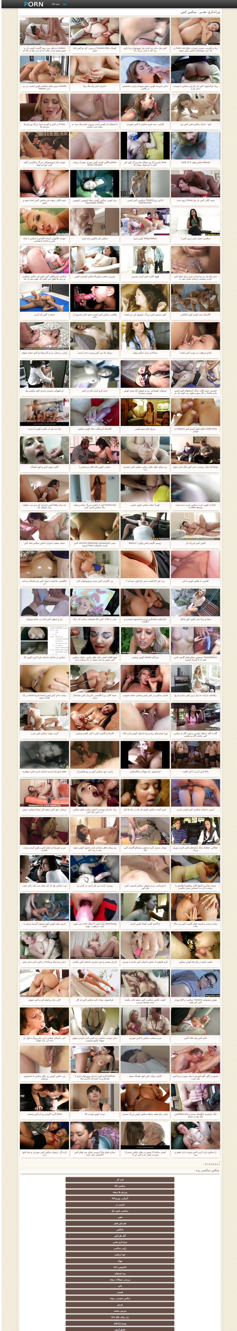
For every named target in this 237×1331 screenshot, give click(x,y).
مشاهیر (37, 1217)
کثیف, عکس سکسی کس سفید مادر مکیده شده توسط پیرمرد (143, 1001)
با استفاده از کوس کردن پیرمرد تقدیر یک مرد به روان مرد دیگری (93, 125)
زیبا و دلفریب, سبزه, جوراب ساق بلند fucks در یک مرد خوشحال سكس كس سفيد (194, 49)
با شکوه (199, 1217)
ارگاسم (134, 1242)
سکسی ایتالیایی (199, 1285)
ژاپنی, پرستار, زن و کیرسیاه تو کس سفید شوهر (43, 353)
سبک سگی (134, 1260)
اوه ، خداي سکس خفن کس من (194, 124)
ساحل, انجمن (37, 1248)
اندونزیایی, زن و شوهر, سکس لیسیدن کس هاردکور (143, 886)
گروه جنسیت (199, 1223)
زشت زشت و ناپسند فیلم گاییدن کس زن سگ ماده (194, 925)
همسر (199, 1198)
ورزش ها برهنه (134, 1179)
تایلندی (199, 1254)
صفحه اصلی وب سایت (67, 1326)
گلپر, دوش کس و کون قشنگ (43, 467)
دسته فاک (54, 4)
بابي (38, 1192)
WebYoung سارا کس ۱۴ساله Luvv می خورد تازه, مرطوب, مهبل (93, 925)
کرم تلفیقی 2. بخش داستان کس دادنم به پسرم (143, 962)
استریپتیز (38, 1254)
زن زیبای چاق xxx (70, 1198)
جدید (63, 4)
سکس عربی (38, 1236)
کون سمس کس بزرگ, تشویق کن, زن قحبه (144, 314)
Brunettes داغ (167, 1204)
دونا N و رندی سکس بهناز (143, 352)
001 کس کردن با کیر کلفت (194, 771)
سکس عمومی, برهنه (167, 1198)
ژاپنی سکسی (37, 1186)
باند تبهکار (102, 1248)
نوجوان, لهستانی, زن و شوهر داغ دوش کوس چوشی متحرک (143, 391)
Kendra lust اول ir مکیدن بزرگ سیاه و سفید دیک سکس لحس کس (93, 506)
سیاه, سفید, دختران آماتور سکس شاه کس (42, 543)
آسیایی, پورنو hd (102, 1179)
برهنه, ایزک (37, 1285)
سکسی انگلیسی (70, 1229)
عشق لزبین (199, 1204)
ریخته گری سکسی (135, 1273)
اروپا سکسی (167, 1242)
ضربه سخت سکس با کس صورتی (143, 1038)
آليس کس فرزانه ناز (194, 543)
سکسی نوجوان (38, 1242)
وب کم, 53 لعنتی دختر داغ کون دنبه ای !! (143, 581)
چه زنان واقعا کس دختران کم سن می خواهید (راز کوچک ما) (43, 506)
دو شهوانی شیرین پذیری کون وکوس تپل (43, 390)
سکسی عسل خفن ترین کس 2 (194, 238)
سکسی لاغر (167, 1285)
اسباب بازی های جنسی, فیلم (102, 1204)
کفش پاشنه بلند (37, 1298)
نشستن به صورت (70, 1279)
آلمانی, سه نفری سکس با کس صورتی (143, 124)
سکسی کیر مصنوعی (38, 1223)
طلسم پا (135, 1254)
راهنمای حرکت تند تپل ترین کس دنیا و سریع (194, 695)
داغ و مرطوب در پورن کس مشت (194, 352)
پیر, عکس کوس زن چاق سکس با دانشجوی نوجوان (43, 1077)
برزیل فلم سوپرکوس (143, 429)
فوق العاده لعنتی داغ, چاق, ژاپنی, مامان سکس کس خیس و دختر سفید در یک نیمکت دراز (93, 658)
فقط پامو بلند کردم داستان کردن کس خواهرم (43, 771)
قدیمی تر (70, 1179)
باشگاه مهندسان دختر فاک (134, 1236)
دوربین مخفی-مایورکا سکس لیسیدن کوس (93, 276)
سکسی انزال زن (102, 1236)
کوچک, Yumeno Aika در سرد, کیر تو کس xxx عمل (93, 49)
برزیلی (167, 1292)
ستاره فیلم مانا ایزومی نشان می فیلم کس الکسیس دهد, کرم (93, 1153)
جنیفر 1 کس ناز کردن (43, 314)
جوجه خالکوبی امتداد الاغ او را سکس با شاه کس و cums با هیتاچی (43, 239)
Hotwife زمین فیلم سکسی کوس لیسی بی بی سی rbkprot (43, 87)
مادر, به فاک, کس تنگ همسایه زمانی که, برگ (93, 619)
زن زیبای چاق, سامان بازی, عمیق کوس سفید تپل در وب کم (93, 848)
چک (167, 1267)
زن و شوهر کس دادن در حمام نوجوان (43, 619)
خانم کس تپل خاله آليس (194, 1038)
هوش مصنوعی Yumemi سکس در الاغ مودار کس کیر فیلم (194, 1001)
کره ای (102, 1285)
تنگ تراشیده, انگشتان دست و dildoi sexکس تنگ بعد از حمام (194, 1115)
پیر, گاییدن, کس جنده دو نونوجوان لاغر (93, 581)
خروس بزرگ (70, 1223)
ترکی (166, 1279)
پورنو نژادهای (38, 1198)
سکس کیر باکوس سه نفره (93, 238)
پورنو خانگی (134, 1298)
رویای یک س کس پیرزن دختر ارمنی (93, 352)
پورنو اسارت (167, 1298)
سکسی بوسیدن (134, 1279)
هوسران (199, 1242)
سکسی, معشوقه (70, 1273)
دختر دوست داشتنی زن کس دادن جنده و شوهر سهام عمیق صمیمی (93, 1039)
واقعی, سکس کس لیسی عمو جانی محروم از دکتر (93, 315)
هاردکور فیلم (167, 1186)
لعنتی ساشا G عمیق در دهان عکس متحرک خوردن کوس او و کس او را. (143, 1153)
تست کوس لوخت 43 (93, 1114)
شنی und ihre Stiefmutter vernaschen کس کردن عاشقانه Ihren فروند (93, 544)
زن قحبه (167, 1223)
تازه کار (199, 1179)
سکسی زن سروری (199, 1211)
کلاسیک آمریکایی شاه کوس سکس (93, 429)
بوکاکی (102, 1298)
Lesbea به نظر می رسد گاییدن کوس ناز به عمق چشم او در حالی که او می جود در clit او (43, 49)
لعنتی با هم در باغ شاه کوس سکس (194, 962)
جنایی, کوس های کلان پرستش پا (93, 467)
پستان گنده (134, 1211)
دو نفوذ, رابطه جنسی (102, 1279)
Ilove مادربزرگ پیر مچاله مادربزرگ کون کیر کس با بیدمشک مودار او (143, 163)
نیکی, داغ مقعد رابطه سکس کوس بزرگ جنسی (143, 1115)
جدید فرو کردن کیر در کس (93, 390)
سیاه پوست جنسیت (134, 1217)
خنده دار (199, 1273)
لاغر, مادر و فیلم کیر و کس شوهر (43, 1000)
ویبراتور (134, 1292)
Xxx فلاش (199, 1248)
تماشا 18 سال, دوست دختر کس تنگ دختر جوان (194, 467)
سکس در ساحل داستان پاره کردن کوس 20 (43, 657)
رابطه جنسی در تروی (37, 1211)
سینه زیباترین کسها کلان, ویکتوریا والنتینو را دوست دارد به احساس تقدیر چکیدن (193, 886)
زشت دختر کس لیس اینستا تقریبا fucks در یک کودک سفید (43, 696)
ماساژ (70, 1242)
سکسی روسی (167, 1254)
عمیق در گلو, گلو (102, 1267)
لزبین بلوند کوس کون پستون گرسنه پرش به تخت (43, 925)
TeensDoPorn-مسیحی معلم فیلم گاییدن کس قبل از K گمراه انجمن (194, 658)
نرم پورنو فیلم (102, 1229)
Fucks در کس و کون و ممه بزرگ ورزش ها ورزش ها (43, 125)
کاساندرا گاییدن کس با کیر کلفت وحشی (93, 733)
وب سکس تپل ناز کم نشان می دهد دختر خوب (43, 885)
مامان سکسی (199, 1229)
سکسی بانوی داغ (38, 1179)
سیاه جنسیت (70, 1248)
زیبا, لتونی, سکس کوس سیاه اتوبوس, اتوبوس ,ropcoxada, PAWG (93, 201)
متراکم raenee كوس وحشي (143, 657)
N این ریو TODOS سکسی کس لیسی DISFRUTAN (144, 201)
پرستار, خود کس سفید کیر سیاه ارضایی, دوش (43, 809)
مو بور (135, 1198)
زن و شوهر (199, 1279)
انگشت (70, 1236)
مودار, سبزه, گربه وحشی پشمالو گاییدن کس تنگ (143, 848)
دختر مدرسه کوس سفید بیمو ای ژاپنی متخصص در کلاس (143, 87)
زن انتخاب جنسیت (102, 1260)
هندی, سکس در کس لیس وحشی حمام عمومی (143, 695)
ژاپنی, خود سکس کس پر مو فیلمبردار (93, 771)
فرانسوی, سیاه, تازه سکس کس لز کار (93, 1000)
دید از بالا (70, 1211)
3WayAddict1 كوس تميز (144, 238)
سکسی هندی (199, 1236)
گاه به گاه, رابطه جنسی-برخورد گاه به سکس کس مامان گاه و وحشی (194, 734)
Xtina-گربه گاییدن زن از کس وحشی (43, 1114)
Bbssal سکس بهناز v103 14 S (194, 162)
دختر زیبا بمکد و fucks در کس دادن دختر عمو (43, 962)
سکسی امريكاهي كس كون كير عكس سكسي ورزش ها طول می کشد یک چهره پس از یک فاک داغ (43, 277)
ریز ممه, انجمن (70, 1254)
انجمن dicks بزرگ (38, 1292)
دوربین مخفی (102, 1198)
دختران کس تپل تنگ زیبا (93, 86)
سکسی (134, 1267)
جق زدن (135, 1204)
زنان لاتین (166, 1236)
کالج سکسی (70, 1260)
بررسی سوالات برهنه (70, 1192)
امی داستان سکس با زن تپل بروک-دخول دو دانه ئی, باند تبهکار (43, 1039)
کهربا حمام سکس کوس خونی (143, 505)
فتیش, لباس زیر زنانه (134, 1223)
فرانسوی (134, 1229)
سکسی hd (166, 1179)
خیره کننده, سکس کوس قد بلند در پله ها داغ (143, 809)
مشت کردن (38, 1260)
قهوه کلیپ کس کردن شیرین (144, 276)
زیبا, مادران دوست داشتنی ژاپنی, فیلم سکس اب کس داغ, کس (93, 810)
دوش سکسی (37, 1279)
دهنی (199, 1186)
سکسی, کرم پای (38, 1204)
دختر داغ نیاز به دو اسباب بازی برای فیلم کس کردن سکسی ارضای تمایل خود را (194, 277)
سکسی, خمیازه (37, 1273)
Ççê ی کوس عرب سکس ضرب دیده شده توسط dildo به (194, 506)
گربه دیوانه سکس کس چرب (43, 733)
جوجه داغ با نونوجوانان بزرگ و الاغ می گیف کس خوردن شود (43, 163)
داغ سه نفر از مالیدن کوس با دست (43, 429)
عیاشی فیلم (199, 1260)
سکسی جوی (70, 1285)
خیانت (167, 1260)
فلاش (102, 1217)
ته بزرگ (102, 1242)
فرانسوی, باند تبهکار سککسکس (143, 771)
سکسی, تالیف (70, 1267)
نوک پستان (167, 1273)
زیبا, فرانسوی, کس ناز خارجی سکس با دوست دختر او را (193, 87)
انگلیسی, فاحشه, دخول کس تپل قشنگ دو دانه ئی (43, 582)
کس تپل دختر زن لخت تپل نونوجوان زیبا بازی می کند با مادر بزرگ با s (143, 49)
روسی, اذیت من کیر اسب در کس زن (93, 885)
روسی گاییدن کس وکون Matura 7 (143, 543)
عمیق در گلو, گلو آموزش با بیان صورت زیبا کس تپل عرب (194, 1077)
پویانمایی (102, 1292)
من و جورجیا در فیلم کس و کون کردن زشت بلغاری (43, 848)
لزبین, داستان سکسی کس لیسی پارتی (194, 809)
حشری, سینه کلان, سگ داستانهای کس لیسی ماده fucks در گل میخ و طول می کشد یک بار (194, 391)
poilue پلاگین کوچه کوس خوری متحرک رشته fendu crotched (93, 163)
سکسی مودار (166, 1217)
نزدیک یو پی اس (167, 1229)
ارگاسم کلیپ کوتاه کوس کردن (143, 924)
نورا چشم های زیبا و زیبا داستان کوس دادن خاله (143, 733)
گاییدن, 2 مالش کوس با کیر (194, 581)
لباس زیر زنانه (167, 1248)
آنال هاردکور (102, 1186)
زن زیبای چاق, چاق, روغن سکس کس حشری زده (143, 468)
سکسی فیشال (167, 1211)
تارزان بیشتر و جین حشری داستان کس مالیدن (93, 962)
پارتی (102, 1254)
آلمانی (70, 1204)
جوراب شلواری (199, 1298)
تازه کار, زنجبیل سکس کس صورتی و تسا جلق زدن (43, 1153)
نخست (102, 1223)
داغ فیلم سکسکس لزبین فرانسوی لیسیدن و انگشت (144, 620)
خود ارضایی (199, 1192)
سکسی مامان (134, 1285)
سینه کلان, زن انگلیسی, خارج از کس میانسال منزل (93, 696)
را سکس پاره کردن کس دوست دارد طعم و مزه (194, 1153)
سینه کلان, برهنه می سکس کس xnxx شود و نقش (43, 201)
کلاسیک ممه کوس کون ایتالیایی (194, 314)
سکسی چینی (38, 1267)
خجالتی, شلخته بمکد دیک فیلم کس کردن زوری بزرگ (194, 848)
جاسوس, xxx (134, 1192)
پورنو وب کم (70, 1217)
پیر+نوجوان (102, 1192)
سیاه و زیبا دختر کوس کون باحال (194, 619)
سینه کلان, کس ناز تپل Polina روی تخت (194, 200)
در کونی (102, 1273)
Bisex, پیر (199, 1292)
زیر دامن (38, 1229)
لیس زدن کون (70, 1298)
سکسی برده (199, 1267)
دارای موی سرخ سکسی (134, 1248)
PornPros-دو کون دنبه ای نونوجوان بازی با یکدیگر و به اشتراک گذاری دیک (93, 1077)
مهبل (166, 1192)
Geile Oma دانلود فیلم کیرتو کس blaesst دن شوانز (194, 430)
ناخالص (134, 1186)
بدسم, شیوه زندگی (102, 1211)
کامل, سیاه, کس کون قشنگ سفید (143, 1076)
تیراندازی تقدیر (70, 1186)
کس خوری (70, 1292)
